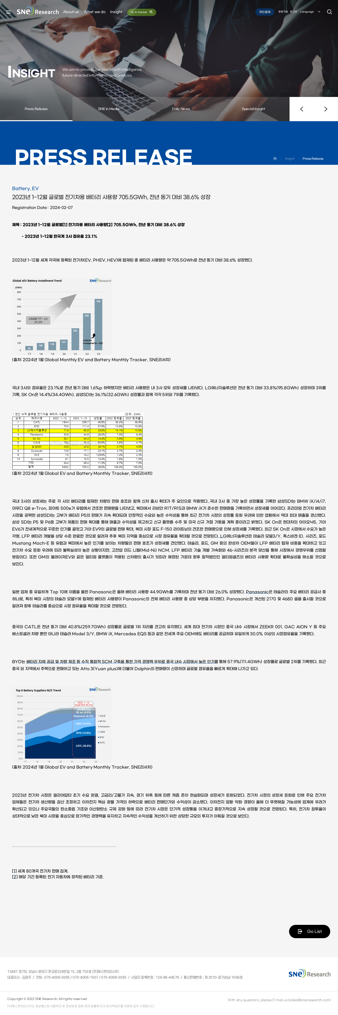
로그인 (293, 11)
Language (310, 12)
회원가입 (283, 11)
